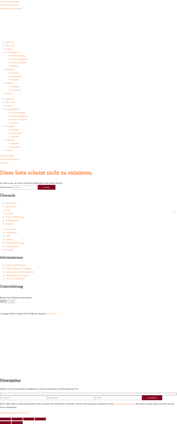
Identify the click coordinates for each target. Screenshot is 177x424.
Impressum (11, 203)
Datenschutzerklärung (124, 404)
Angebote (10, 83)
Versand (9, 224)
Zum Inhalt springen (9, 1)
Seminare (15, 86)
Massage (15, 80)
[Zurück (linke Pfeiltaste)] (5, 422)
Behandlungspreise (19, 59)
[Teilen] (28, 419)
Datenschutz (11, 206)
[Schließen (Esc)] (40, 419)
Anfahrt (14, 66)
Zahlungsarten (12, 220)
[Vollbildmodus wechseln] (17, 419)
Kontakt (9, 93)
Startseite (10, 42)
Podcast (9, 49)
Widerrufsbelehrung (15, 217)
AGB (8, 210)
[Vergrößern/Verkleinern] (5, 419)
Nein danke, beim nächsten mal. (14, 413)
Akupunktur (16, 76)
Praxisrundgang (18, 56)
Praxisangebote (12, 52)
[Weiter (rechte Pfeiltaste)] (17, 422)
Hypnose (15, 73)
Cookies (9, 213)
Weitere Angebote (19, 62)
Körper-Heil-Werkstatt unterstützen (16, 297)
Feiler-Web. (52, 314)
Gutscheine (16, 90)
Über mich (10, 45)
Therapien (10, 69)
